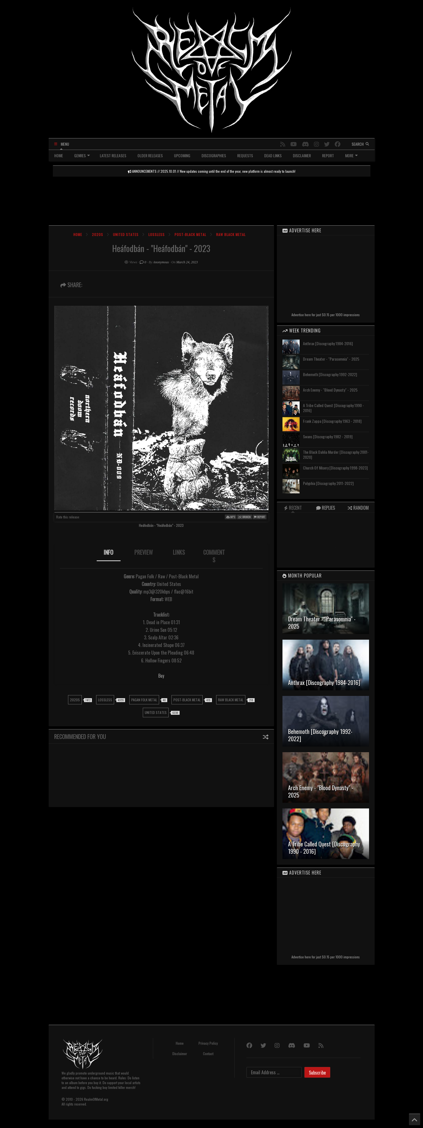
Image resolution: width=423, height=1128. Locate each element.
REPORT (328, 155)
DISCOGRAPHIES (214, 155)
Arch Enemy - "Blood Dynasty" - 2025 (330, 390)
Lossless (156, 234)
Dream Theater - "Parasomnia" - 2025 (331, 359)
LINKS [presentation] (179, 552)
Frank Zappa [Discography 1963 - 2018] (332, 421)
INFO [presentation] (108, 552)
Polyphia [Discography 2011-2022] (328, 483)
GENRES (82, 155)
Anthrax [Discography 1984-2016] (328, 343)
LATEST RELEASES (113, 155)
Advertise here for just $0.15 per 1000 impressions (325, 314)
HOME (58, 155)
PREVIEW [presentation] (143, 552)
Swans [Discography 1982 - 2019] (327, 436)
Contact (208, 1053)
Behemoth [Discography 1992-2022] (330, 374)
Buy (161, 675)
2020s (97, 234)
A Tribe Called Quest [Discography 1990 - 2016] (333, 407)
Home (77, 234)
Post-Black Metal (190, 234)
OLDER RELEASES (150, 155)
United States (126, 234)
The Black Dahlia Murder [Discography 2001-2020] (336, 454)
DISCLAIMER (302, 155)
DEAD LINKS (273, 155)
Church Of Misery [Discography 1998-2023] (335, 468)
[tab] (108, 556)
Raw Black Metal (231, 234)
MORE (351, 155)
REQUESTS (245, 155)
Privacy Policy (208, 1043)
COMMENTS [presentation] (214, 556)
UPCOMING (182, 155)
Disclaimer (179, 1053)
